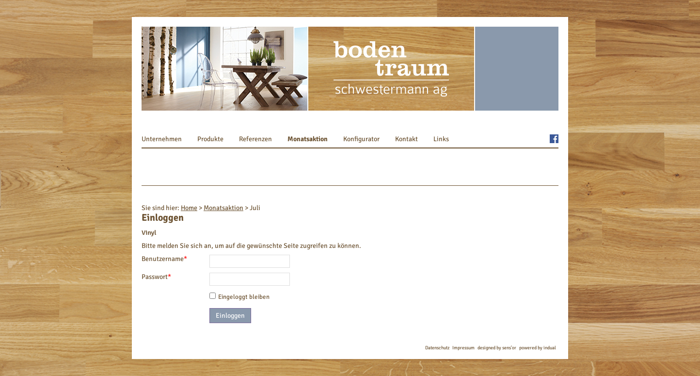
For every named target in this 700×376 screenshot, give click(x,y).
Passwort (157, 277)
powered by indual (537, 348)
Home (189, 208)
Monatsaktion (223, 208)
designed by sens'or (496, 348)
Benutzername (164, 259)
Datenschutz (437, 348)
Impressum (463, 348)
